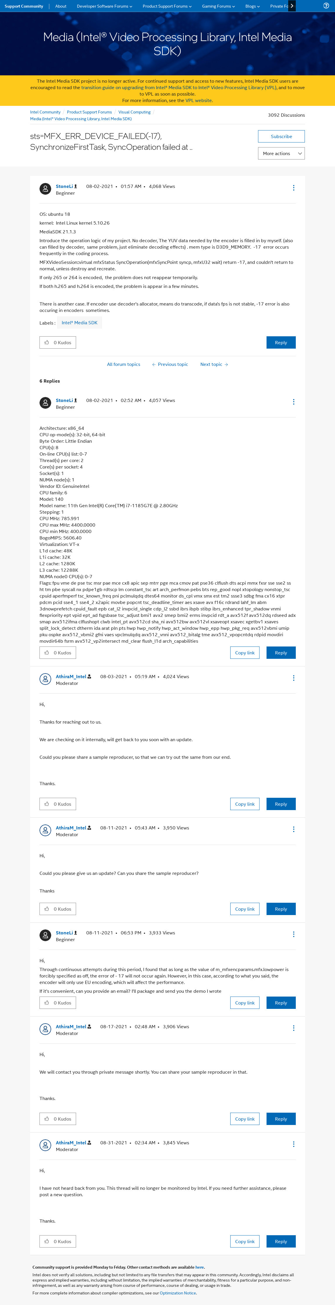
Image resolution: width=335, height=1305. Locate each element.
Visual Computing (134, 111)
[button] (293, 187)
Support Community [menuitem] (24, 6)
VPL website (198, 100)
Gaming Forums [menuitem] (216, 6)
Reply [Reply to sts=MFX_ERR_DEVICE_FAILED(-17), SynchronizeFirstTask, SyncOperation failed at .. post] (281, 342)
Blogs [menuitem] (250, 6)
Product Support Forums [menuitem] (165, 6)
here (199, 1267)
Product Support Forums (89, 111)
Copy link (245, 652)
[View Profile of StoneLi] (66, 186)
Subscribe (281, 136)
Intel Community (45, 111)
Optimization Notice (178, 1292)
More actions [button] (276, 153)
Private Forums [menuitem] (284, 6)
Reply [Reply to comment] (281, 652)
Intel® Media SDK (79, 322)
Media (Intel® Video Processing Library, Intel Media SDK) (81, 118)
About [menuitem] (60, 6)
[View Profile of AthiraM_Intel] (73, 676)
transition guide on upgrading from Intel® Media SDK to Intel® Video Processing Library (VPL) (178, 87)
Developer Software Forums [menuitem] (102, 6)
